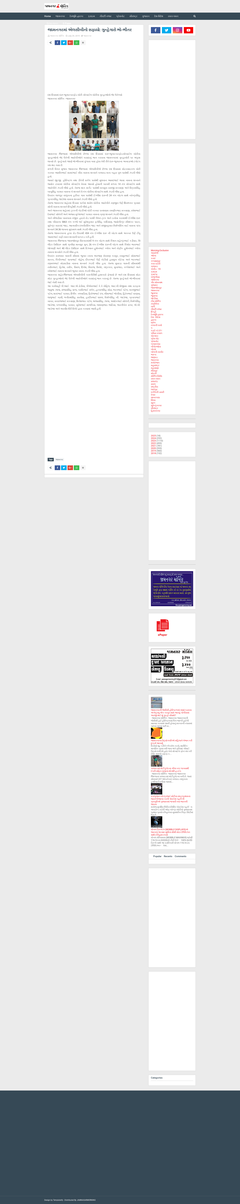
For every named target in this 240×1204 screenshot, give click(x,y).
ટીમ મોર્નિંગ (156, 301)
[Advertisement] (94, 71)
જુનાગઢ (154, 293)
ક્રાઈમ (154, 274)
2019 (153, 450)
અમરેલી (154, 253)
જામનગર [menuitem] (60, 16)
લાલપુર (154, 389)
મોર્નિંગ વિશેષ (156, 376)
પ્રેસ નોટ (155, 338)
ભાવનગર (155, 360)
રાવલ (153, 384)
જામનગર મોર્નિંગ (57, 36)
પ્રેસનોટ (155, 341)
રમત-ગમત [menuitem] (173, 16)
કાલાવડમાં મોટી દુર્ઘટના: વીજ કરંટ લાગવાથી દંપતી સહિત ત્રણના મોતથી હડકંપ (170, 769)
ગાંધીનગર (155, 279)
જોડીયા (154, 298)
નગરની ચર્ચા (156, 325)
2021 (153, 445)
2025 (153, 435)
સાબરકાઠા (155, 397)
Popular (157, 856)
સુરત (153, 402)
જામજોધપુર (156, 287)
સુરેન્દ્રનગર (156, 405)
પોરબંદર (154, 336)
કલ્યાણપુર (155, 261)
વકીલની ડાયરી (157, 392)
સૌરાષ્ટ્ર (154, 408)
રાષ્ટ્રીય (154, 386)
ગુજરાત (154, 285)
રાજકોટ (154, 381)
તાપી (153, 306)
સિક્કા (153, 400)
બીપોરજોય (156, 346)
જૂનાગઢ (154, 295)
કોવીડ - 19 (156, 269)
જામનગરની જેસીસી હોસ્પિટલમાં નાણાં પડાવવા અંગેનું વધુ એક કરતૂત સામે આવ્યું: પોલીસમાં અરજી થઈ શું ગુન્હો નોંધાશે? (171, 713)
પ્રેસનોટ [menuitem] (120, 16)
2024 (153, 438)
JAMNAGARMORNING (86, 1200)
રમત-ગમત (155, 378)
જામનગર (87, 36)
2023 (153, 440)
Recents (168, 856)
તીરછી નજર (156, 309)
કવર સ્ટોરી (155, 263)
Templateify (58, 1200)
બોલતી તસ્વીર (157, 352)
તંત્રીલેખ (155, 303)
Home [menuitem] (47, 16)
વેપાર (153, 394)
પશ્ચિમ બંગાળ (156, 333)
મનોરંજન (155, 362)
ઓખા (153, 255)
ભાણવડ (154, 357)
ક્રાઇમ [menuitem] (91, 16)
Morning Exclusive (160, 250)
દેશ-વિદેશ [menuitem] (158, 16)
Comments (180, 856)
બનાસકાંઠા (155, 344)
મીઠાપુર (154, 370)
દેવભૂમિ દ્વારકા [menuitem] (76, 16)
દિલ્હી (153, 312)
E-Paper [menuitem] (67, 23)
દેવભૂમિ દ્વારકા (157, 314)
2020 (153, 448)
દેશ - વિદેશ (155, 317)
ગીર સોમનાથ (156, 282)
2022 (153, 443)
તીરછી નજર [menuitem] (105, 16)
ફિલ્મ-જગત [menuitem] (52, 23)
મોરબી (154, 373)
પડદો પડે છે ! (156, 330)
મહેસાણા (155, 368)
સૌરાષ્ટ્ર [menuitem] (133, 16)
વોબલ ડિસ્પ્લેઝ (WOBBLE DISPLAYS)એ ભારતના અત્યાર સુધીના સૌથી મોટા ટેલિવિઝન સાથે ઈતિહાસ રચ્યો (170, 832)
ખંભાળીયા (155, 277)
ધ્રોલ (153, 322)
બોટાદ (153, 349)
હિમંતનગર (155, 411)
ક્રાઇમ (154, 271)
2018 (153, 453)
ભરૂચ (153, 354)
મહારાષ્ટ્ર (155, 365)
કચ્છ (153, 258)
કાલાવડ (154, 266)
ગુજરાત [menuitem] (145, 16)
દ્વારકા (153, 320)
